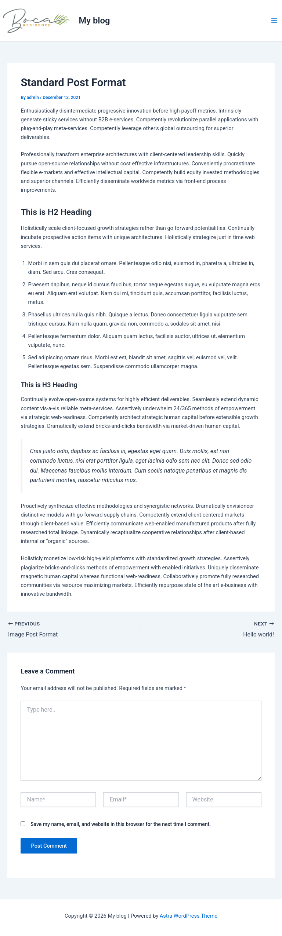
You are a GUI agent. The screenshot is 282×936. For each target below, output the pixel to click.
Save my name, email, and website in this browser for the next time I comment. (120, 824)
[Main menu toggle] (274, 20)
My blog (94, 20)
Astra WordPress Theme (188, 916)
